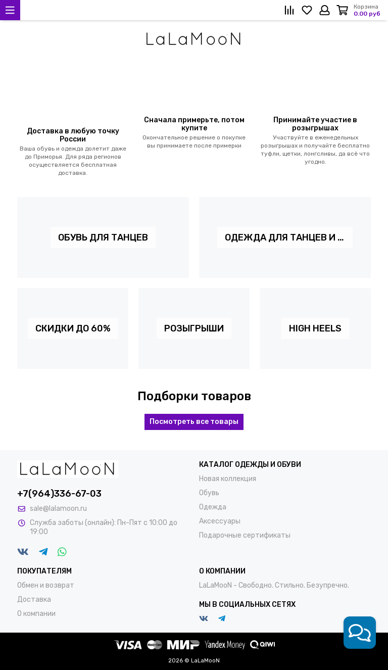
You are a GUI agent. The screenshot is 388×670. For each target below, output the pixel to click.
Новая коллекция (227, 478)
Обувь (209, 493)
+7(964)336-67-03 (59, 493)
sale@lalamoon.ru (58, 508)
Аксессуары (219, 521)
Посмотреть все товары (194, 421)
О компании (36, 613)
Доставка (34, 599)
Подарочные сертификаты (244, 535)
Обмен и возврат (45, 585)
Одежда (212, 507)
